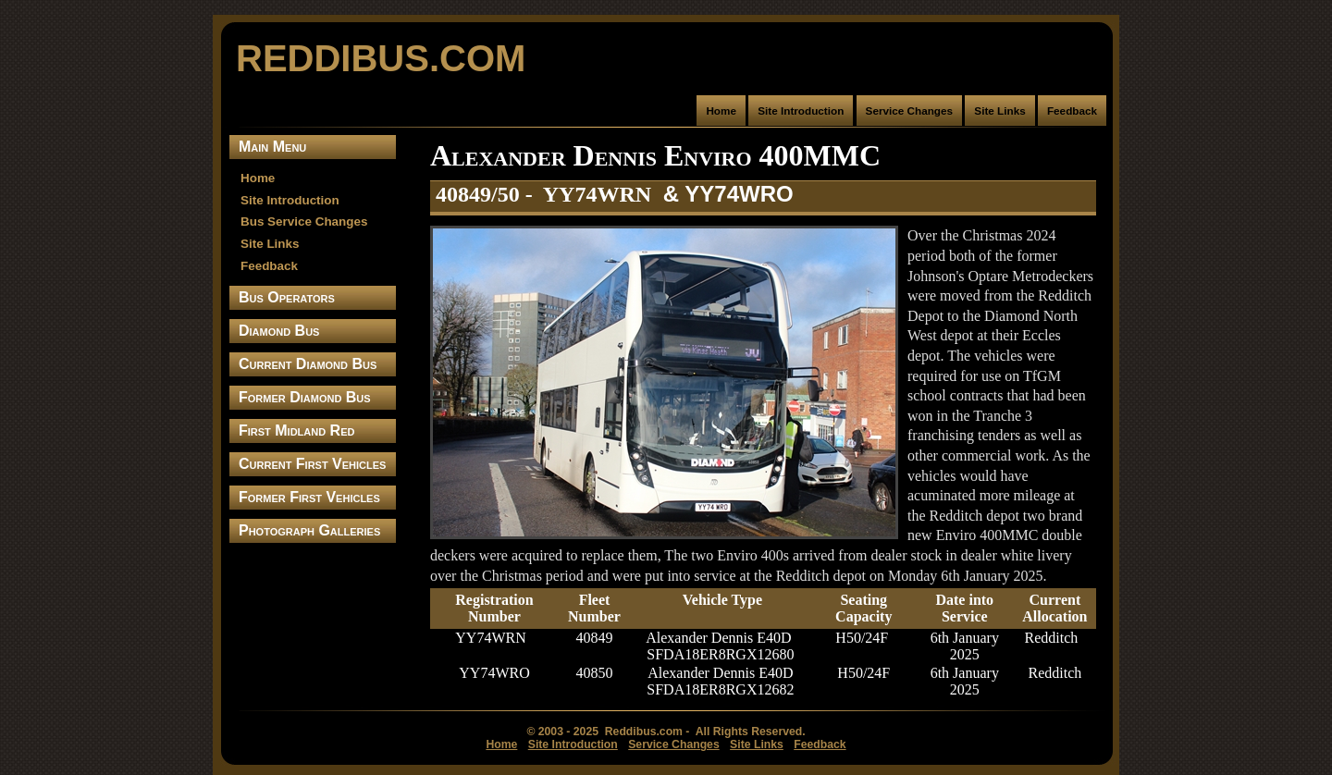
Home (721, 111)
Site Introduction (801, 111)
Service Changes (909, 111)
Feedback (1072, 111)
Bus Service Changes (303, 221)
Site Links (999, 111)
